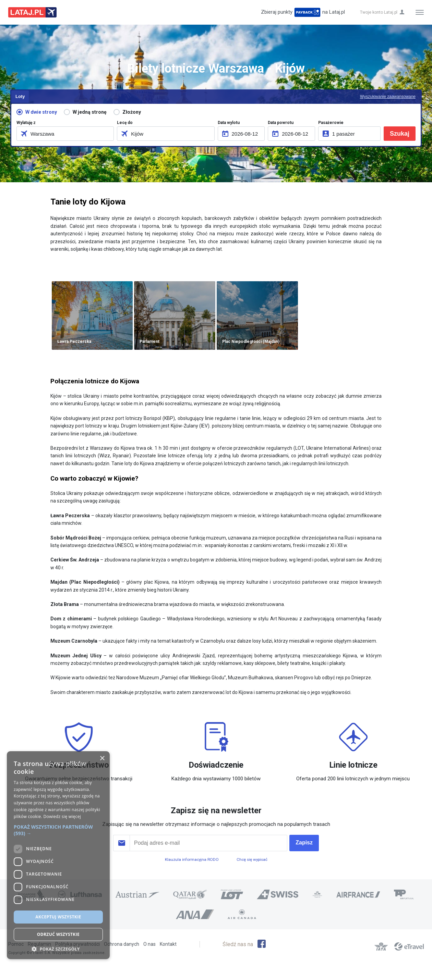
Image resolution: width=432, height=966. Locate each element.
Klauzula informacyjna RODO (192, 859)
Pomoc (16, 944)
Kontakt (168, 944)
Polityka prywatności (77, 944)
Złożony (131, 112)
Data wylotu (229, 122)
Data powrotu (280, 122)
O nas (149, 944)
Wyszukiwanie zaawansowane (388, 96)
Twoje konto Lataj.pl (378, 12)
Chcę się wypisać (252, 859)
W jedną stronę (90, 112)
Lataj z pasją (32, 12)
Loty (20, 96)
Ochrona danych (121, 944)
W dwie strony (41, 112)
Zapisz (304, 842)
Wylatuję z (26, 122)
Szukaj (399, 133)
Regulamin (39, 944)
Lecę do (125, 122)
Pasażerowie (331, 122)
